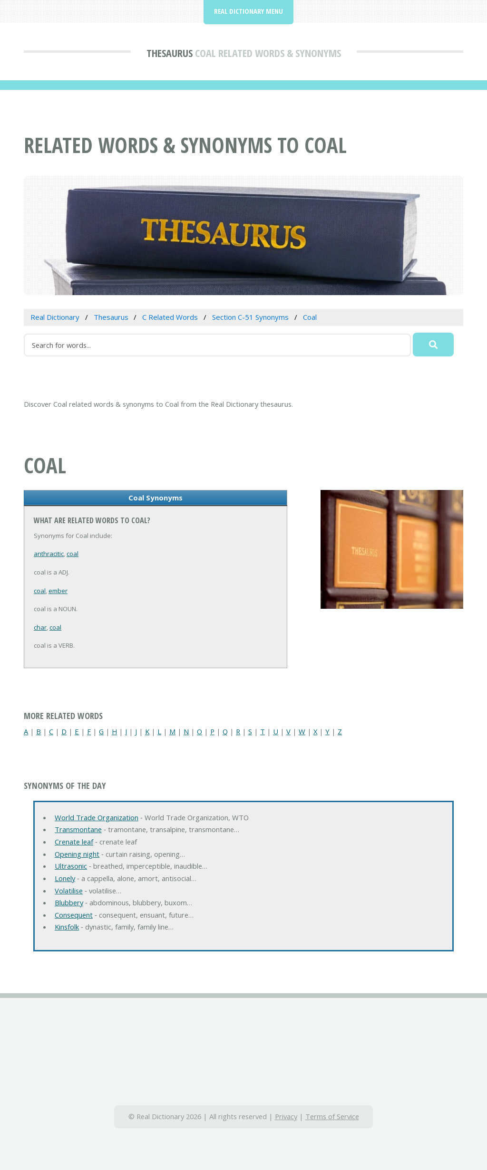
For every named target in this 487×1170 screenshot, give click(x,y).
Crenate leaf (74, 841)
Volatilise (69, 890)
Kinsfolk (67, 926)
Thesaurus (169, 53)
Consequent (74, 915)
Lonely (65, 878)
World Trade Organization (96, 817)
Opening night (77, 854)
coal (72, 553)
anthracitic (49, 553)
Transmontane (78, 829)
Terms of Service (332, 1116)
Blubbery (69, 902)
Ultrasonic (71, 866)
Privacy (286, 1116)
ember (58, 590)
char (40, 627)
